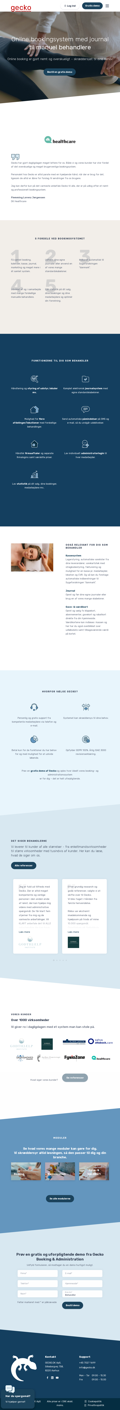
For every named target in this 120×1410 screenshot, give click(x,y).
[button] (53, 960)
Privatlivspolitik (94, 1405)
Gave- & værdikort (77, 607)
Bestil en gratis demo (59, 72)
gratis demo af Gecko (44, 771)
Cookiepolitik (93, 1401)
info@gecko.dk (87, 1367)
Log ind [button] (70, 6)
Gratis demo (92, 5)
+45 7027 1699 (87, 1362)
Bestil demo (72, 1305)
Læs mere (24, 931)
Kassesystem (73, 555)
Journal (70, 590)
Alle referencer (24, 865)
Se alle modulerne (60, 1198)
